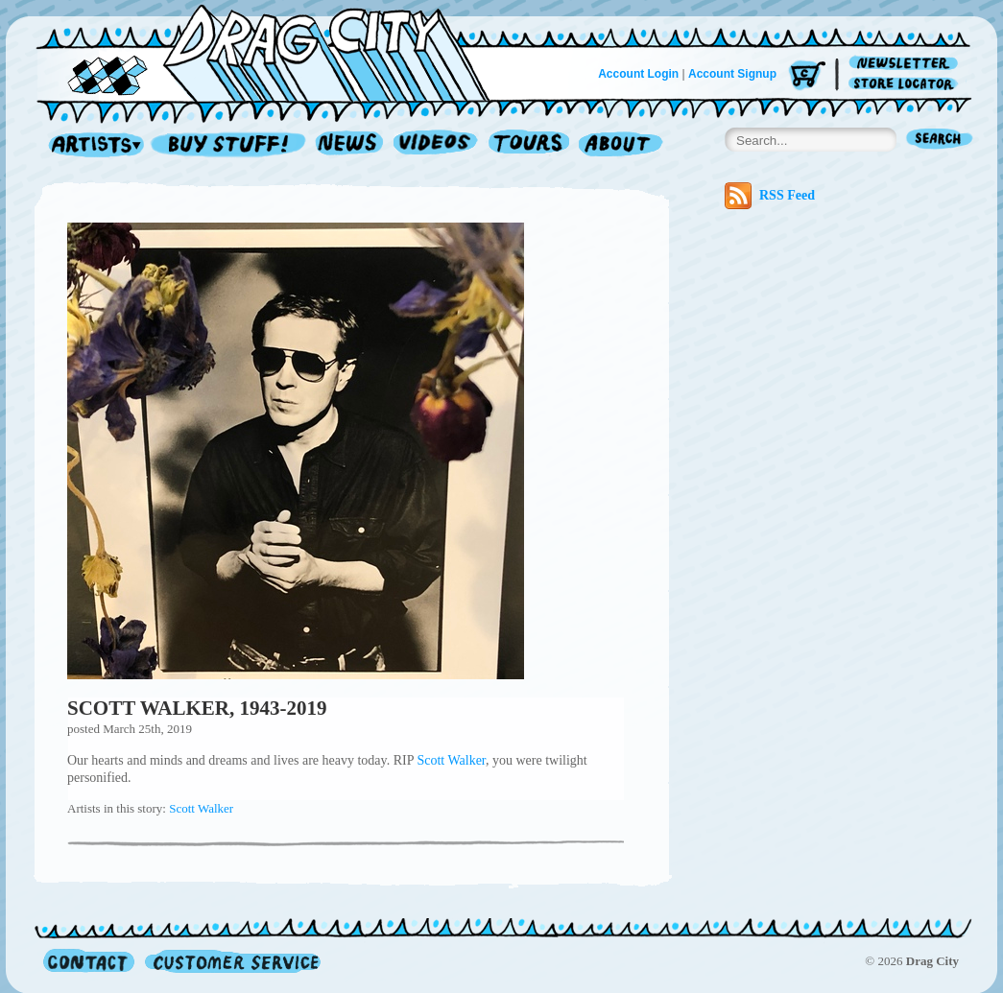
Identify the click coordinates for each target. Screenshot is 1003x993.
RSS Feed (770, 195)
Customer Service (231, 961)
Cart (807, 76)
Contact (88, 961)
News (350, 145)
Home (274, 52)
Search (939, 141)
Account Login (638, 74)
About (620, 145)
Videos (436, 145)
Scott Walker (451, 760)
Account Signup (732, 74)
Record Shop (230, 145)
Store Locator (907, 84)
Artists (91, 145)
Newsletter (907, 64)
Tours (529, 145)
